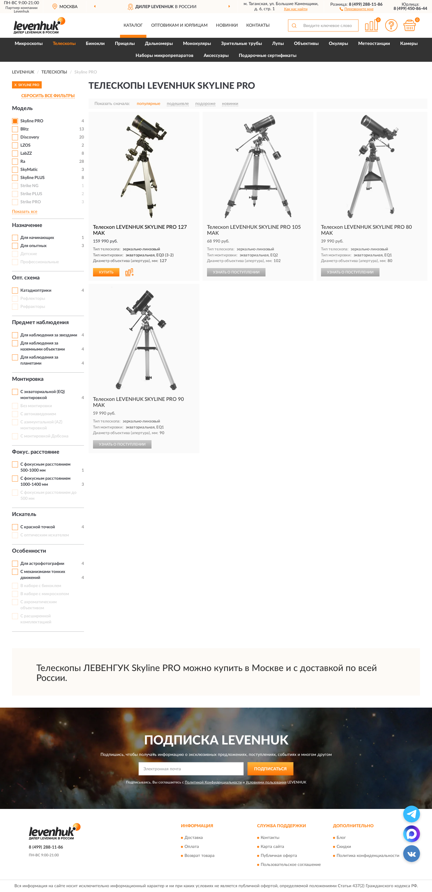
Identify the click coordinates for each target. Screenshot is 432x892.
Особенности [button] (29, 551)
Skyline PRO (31, 121)
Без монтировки (36, 406)
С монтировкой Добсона (44, 436)
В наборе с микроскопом (44, 594)
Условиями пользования (266, 782)
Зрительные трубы (241, 43)
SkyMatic (29, 170)
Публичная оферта (279, 856)
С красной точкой (37, 527)
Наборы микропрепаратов (165, 55)
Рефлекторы (32, 299)
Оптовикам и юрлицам (179, 25)
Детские (28, 254)
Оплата (191, 847)
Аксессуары (216, 55)
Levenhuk (21, 11)
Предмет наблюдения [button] (40, 322)
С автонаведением (38, 414)
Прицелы (125, 43)
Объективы (306, 43)
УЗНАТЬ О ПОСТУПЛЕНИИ (236, 272)
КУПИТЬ (106, 272)
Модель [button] (22, 108)
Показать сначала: (112, 104)
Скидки (344, 847)
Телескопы (64, 43)
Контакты (258, 25)
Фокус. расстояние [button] (35, 452)
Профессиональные (39, 262)
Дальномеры (159, 43)
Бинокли (95, 43)
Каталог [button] (133, 25)
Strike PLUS (31, 194)
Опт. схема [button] (26, 278)
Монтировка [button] (28, 379)
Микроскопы (29, 43)
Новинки (227, 25)
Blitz (24, 129)
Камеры (409, 43)
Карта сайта (272, 847)
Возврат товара (199, 856)
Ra (22, 162)
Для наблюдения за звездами (48, 335)
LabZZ (26, 153)
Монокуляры (197, 43)
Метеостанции (374, 43)
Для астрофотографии (42, 564)
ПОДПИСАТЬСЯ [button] (270, 769)
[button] (357, 8)
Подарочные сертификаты (267, 55)
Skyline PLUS (32, 178)
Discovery (29, 137)
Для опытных (33, 246)
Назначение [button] (27, 225)
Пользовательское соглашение (291, 865)
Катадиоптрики (35, 290)
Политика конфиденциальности (368, 856)
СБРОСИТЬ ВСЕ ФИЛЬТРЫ (48, 96)
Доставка (193, 838)
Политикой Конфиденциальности (213, 782)
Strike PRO (30, 202)
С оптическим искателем (44, 535)
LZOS (25, 145)
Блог (341, 838)
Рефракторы (32, 307)
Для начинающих (37, 238)
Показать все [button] (24, 212)
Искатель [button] (24, 514)
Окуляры (338, 43)
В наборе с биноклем (40, 586)
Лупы (278, 43)
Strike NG (29, 186)
